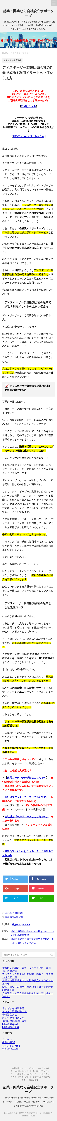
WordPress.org (10, 1048)
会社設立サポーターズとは (23, 1068)
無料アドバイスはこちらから (28, 136)
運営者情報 (33, 1080)
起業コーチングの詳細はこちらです (26, 777)
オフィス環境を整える (14, 1011)
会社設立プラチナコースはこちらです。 (26, 797)
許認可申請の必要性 (13, 1018)
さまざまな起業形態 (14, 913)
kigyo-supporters (21, 924)
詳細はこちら (28, 106)
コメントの (11, 1045)
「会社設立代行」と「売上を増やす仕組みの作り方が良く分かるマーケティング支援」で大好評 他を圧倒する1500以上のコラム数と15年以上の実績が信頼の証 (28, 1102)
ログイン (7, 1039)
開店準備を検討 (10, 1024)
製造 (7, 917)
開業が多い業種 (10, 1027)
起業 (21, 917)
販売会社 (14, 917)
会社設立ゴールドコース (26, 1074)
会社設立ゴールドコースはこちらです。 (26, 816)
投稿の (8, 1042)
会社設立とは (9, 1014)
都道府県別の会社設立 (14, 1021)
